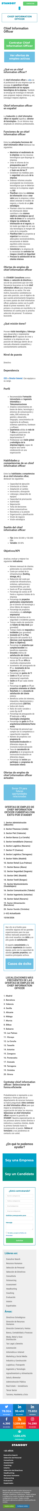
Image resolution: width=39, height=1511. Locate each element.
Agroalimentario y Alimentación (19, 1373)
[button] (19, 8)
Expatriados (11, 1305)
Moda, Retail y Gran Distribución (14, 1338)
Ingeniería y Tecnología (15, 1369)
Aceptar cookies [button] (9, 1506)
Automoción (11, 1348)
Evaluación (10, 1297)
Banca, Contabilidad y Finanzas (19, 1332)
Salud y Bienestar (13, 1377)
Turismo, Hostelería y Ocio (17, 1394)
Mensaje (9, 1223)
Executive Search (13, 1259)
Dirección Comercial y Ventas (18, 1328)
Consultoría (11, 1276)
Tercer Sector (11, 1390)
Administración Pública (16, 1382)
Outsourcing (11, 1280)
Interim (9, 1301)
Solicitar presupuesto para (16, 1215)
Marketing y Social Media (16, 1356)
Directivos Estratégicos (15, 1317)
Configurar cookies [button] (22, 1506)
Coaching (10, 1293)
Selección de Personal (15, 1267)
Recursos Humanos (14, 1263)
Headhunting (11, 1289)
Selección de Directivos (15, 1272)
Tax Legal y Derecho (14, 1343)
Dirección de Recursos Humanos (15, 1322)
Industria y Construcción (16, 1360)
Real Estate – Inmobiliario (17, 1386)
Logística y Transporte (15, 1365)
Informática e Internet (15, 1352)
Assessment (11, 1284)
